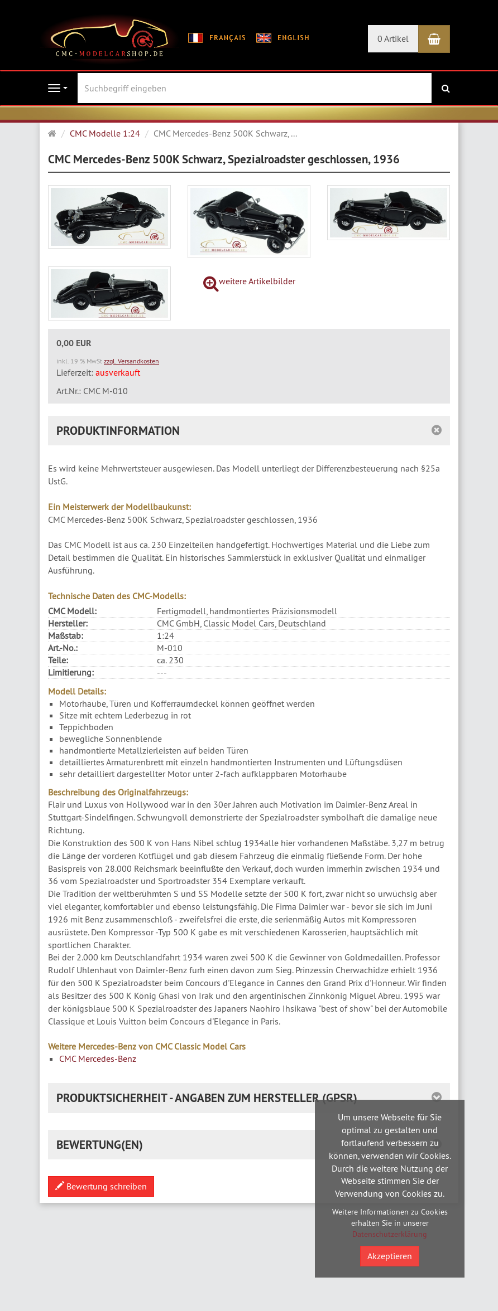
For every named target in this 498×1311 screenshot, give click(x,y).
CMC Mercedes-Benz (97, 1058)
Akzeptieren (389, 1255)
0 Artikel (393, 38)
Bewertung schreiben (101, 1186)
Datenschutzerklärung (389, 1234)
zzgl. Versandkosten (131, 361)
